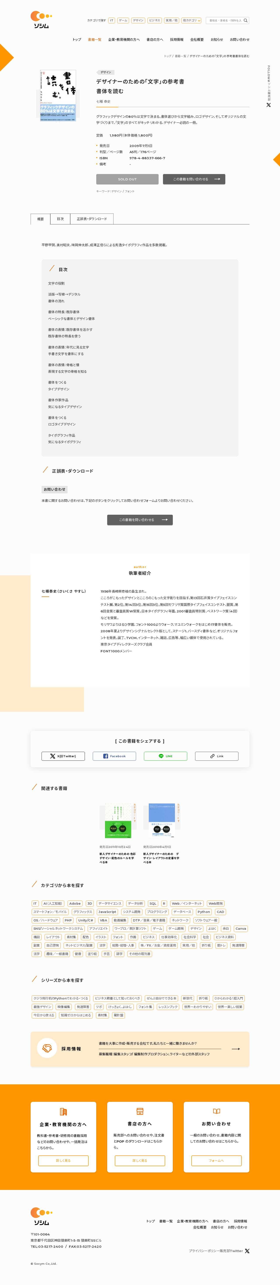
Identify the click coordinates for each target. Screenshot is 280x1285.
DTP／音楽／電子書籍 (149, 921)
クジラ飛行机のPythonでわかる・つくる (60, 999)
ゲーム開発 (176, 929)
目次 (61, 219)
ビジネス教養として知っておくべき (117, 999)
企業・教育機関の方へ (124, 40)
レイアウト (53, 938)
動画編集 (120, 921)
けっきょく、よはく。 (120, 1008)
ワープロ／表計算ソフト (130, 929)
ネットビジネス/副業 (79, 946)
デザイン (138, 20)
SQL (153, 904)
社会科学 (190, 938)
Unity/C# (85, 921)
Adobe (75, 904)
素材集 (71, 938)
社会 (206, 938)
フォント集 (145, 1008)
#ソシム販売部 (268, 86)
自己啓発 (52, 946)
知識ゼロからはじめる (76, 1016)
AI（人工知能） (53, 904)
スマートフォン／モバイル (50, 913)
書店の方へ (155, 40)
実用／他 (171, 20)
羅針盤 (118, 1016)
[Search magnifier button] (246, 21)
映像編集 (64, 1008)
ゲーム (123, 20)
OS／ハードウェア (45, 921)
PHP (68, 921)
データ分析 (135, 904)
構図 (36, 938)
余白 (226, 929)
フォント (130, 191)
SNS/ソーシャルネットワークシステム (58, 929)
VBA (103, 921)
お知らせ (217, 40)
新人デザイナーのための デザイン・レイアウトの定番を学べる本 (161, 859)
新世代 (187, 999)
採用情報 (176, 40)
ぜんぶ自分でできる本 (161, 999)
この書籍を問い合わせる (190, 179)
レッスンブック (168, 1008)
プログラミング (157, 913)
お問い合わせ (239, 40)
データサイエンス (109, 904)
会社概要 (197, 40)
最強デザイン (42, 1008)
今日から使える (43, 1016)
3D (90, 904)
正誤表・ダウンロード (93, 219)
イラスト (101, 938)
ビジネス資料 (225, 938)
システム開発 (132, 913)
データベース (182, 913)
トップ (77, 40)
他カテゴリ (190, 20)
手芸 (106, 955)
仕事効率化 (169, 938)
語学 (119, 955)
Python (204, 913)
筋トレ (221, 946)
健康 (78, 955)
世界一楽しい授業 (230, 1008)
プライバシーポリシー (204, 1253)
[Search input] (226, 21)
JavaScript (107, 913)
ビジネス (154, 20)
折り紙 (206, 946)
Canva (241, 929)
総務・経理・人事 (123, 946)
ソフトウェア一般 (206, 921)
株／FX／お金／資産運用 (158, 946)
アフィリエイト (98, 929)
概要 (40, 219)
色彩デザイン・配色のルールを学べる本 (118, 859)
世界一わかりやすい (197, 1008)
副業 (36, 946)
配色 (86, 938)
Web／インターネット (187, 904)
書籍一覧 (94, 40)
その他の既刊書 (139, 955)
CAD (220, 913)
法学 (102, 946)
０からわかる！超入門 (229, 999)
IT (111, 20)
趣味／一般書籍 (57, 955)
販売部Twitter (234, 1253)
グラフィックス (83, 913)
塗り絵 (92, 955)
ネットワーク (180, 921)
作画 (133, 938)
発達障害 (238, 946)
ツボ (99, 1008)
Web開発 (216, 904)
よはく (212, 929)
